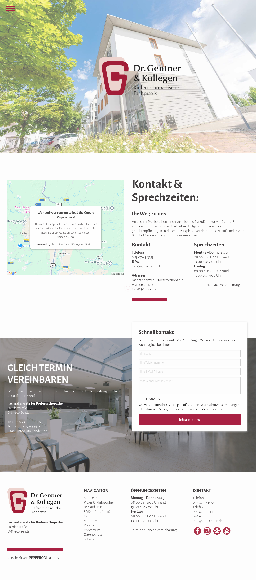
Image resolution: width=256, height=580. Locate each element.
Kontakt (89, 525)
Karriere (89, 516)
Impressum (92, 530)
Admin (89, 539)
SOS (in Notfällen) (97, 511)
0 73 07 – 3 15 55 (142, 257)
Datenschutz (93, 534)
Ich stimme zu (189, 420)
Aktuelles (90, 521)
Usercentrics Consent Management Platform (73, 244)
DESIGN (53, 558)
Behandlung (93, 507)
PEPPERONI (38, 558)
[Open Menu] (10, 8)
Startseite (91, 498)
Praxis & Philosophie (99, 502)
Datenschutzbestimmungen (220, 405)
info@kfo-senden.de (147, 266)
